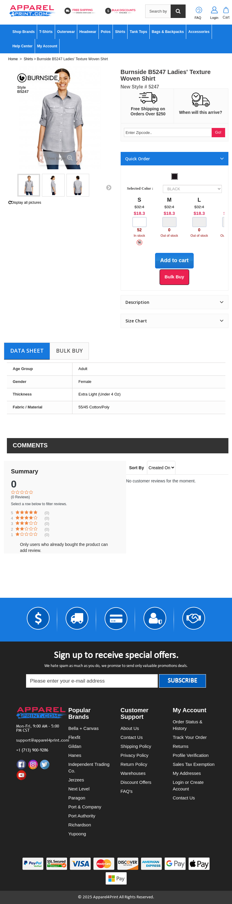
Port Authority (81, 815)
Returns (181, 746)
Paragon (76, 797)
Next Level (79, 788)
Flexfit (74, 737)
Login (214, 17)
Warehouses (133, 773)
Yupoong (77, 833)
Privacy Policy (134, 755)
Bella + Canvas (83, 728)
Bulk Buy (69, 350)
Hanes (74, 755)
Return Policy (134, 764)
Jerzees (76, 779)
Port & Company (84, 806)
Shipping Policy (136, 746)
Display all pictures (24, 202)
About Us (130, 728)
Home (13, 59)
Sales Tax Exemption (194, 764)
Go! (218, 132)
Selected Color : (141, 188)
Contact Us (132, 737)
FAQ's (127, 791)
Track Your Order (190, 737)
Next (109, 187)
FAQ (198, 17)
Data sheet (27, 350)
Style (21, 87)
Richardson (79, 824)
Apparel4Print (105, 897)
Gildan (74, 746)
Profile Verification (191, 755)
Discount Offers (136, 782)
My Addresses (187, 773)
